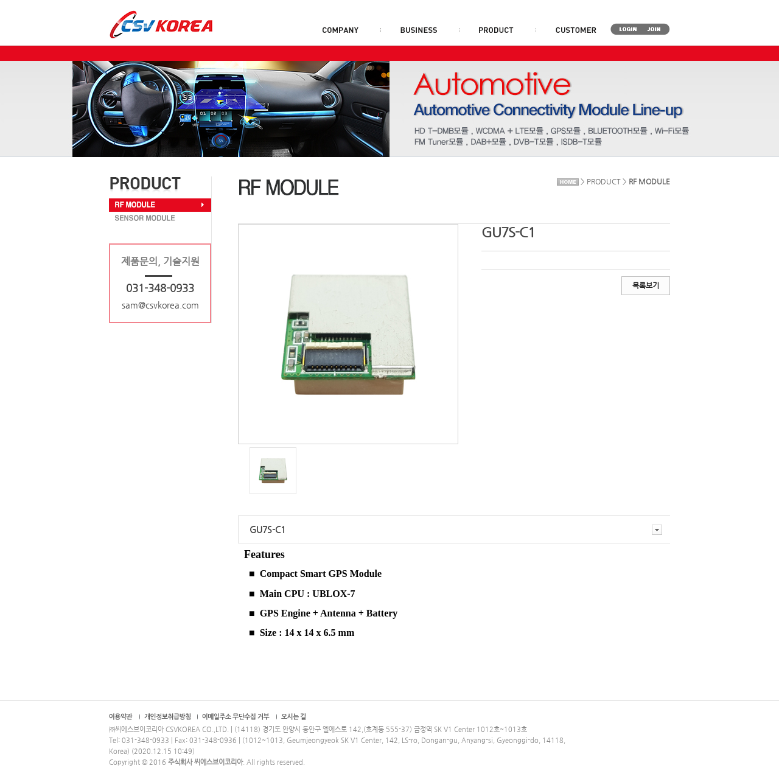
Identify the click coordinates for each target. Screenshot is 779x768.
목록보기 (645, 285)
